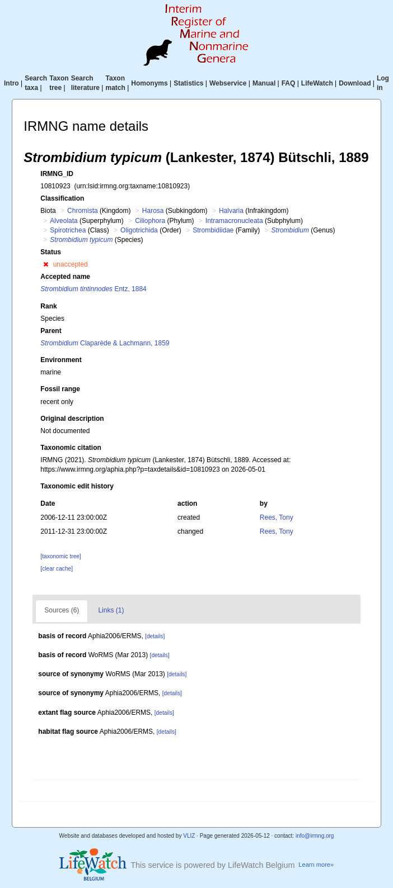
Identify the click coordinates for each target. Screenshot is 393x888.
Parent (50, 331)
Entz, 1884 (93, 289)
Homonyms (149, 83)
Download (355, 83)
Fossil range (60, 389)
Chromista (82, 211)
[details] (155, 636)
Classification (62, 198)
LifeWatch (317, 83)
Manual (263, 83)
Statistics (188, 83)
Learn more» (316, 864)
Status (50, 252)
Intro (11, 83)
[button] (45, 264)
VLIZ (189, 836)
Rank (48, 306)
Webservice (228, 83)
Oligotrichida (139, 230)
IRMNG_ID (56, 174)
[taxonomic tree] (60, 556)
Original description (72, 418)
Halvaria (231, 211)
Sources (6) (61, 610)
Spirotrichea (68, 230)
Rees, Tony (276, 517)
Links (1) (111, 610)
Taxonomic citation (70, 448)
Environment (60, 360)
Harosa (153, 211)
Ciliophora (150, 221)
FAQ (289, 83)
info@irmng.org (315, 836)
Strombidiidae (213, 230)
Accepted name (65, 277)
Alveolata (63, 221)
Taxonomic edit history (76, 486)
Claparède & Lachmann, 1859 (104, 343)
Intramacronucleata (234, 221)
